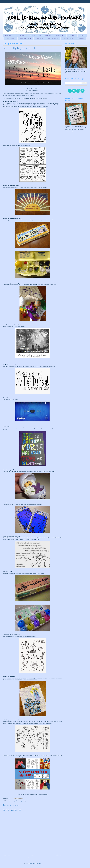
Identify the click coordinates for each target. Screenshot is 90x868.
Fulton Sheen (40, 38)
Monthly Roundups (45, 35)
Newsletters (80, 38)
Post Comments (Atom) (35, 863)
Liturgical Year (10, 38)
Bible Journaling (53, 38)
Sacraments (72, 35)
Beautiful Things (68, 38)
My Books (21, 35)
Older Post (58, 855)
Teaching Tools (60, 35)
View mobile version (32, 858)
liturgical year (16, 801)
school (27, 801)
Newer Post (7, 855)
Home (33, 855)
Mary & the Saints (25, 38)
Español (82, 35)
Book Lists (32, 35)
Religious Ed (23, 801)
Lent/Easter (9, 801)
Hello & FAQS (9, 35)
